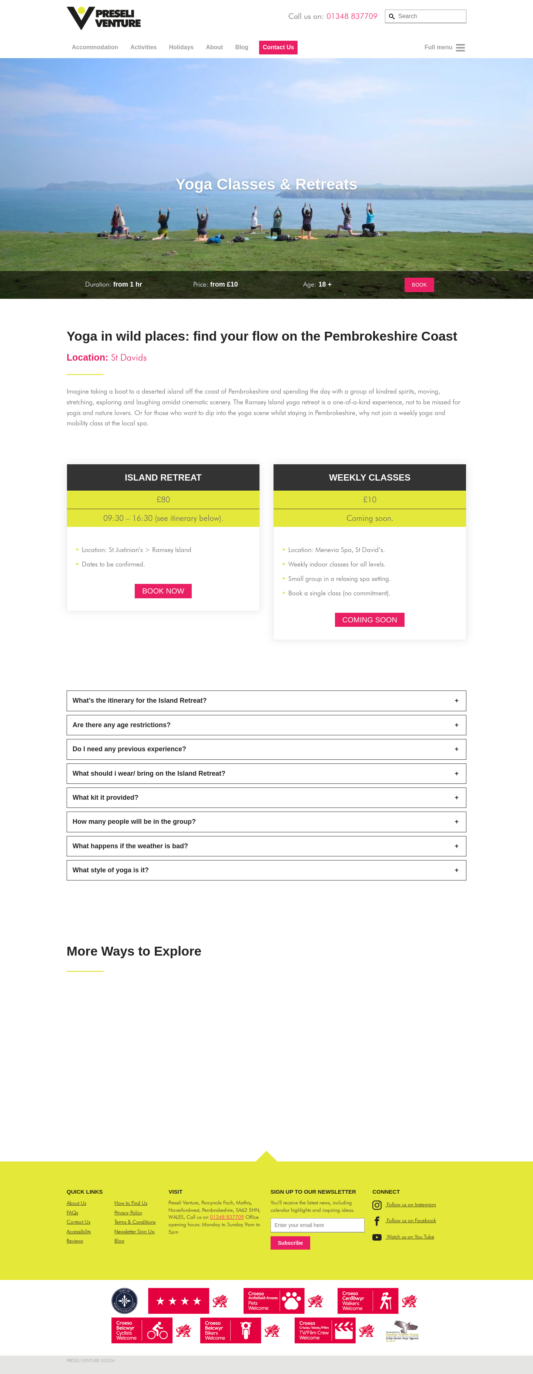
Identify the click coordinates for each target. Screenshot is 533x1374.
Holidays (181, 47)
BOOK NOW (163, 591)
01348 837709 (352, 16)
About (214, 47)
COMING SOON (370, 620)
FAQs (72, 1213)
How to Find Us (130, 1203)
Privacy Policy (128, 1213)
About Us (76, 1203)
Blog (241, 47)
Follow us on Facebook (404, 1220)
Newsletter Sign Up (134, 1231)
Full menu (445, 48)
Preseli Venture (104, 18)
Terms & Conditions (134, 1222)
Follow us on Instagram (404, 1204)
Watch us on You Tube (403, 1237)
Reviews (75, 1241)
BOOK (419, 285)
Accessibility (79, 1231)
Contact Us (278, 47)
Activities (143, 47)
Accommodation (95, 47)
